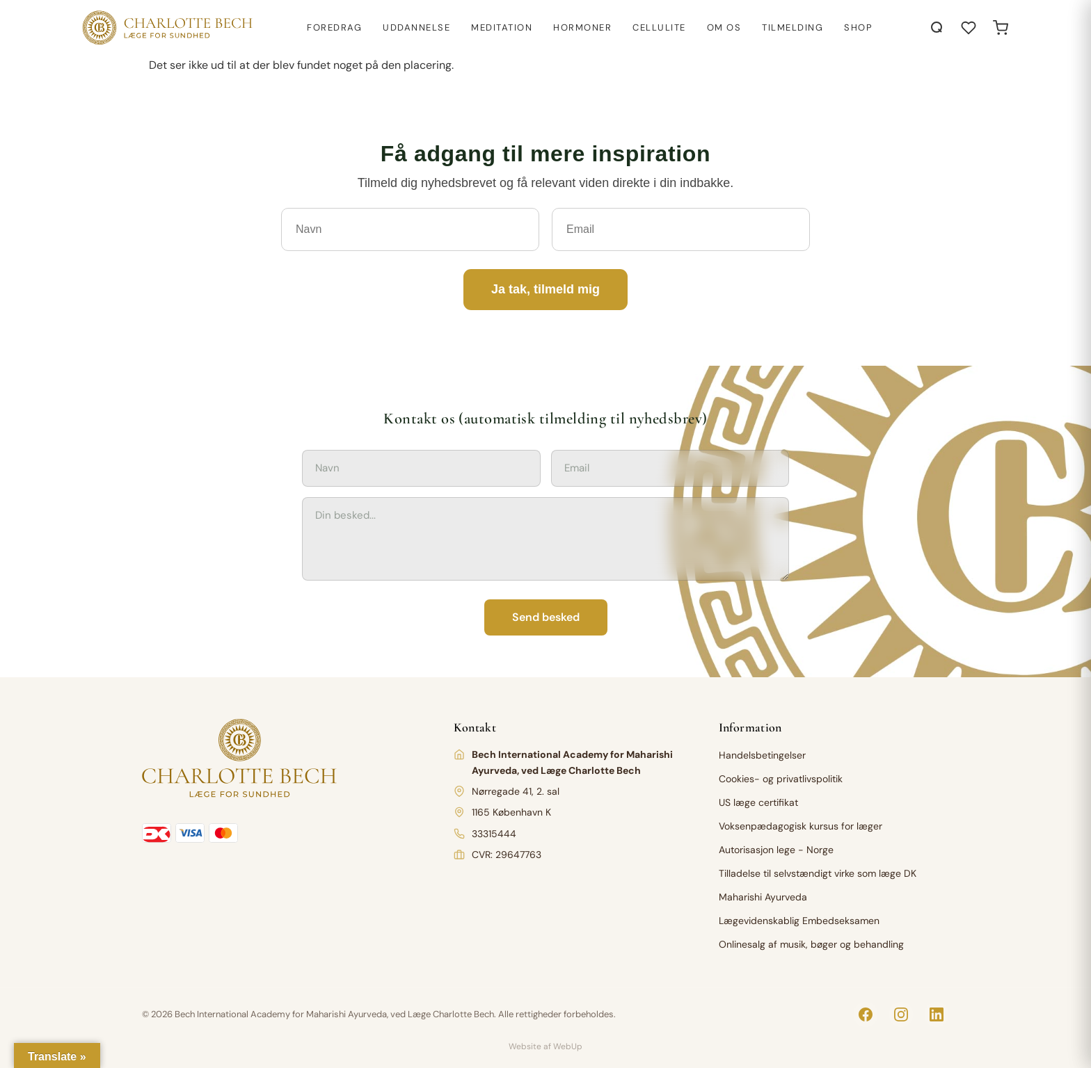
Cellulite (659, 27)
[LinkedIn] (936, 1014)
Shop (858, 27)
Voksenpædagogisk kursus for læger (800, 826)
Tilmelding (792, 27)
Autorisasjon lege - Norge (776, 849)
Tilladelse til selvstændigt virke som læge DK (817, 873)
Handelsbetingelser (762, 755)
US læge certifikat (758, 802)
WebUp (567, 1046)
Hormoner (582, 27)
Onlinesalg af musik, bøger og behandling (811, 944)
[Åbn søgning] (937, 27)
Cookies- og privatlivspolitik (781, 778)
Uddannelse (416, 27)
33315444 (494, 833)
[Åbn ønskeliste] (968, 27)
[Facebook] (865, 1014)
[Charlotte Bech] (166, 27)
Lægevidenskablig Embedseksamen (799, 920)
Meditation (501, 27)
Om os (724, 27)
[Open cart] (1000, 28)
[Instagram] (901, 1014)
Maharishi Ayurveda (763, 897)
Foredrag (334, 27)
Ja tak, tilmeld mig (545, 289)
